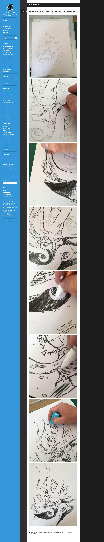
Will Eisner (6, 71)
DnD (36, 532)
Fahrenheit (6, 136)
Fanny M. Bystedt (8, 54)
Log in (4, 190)
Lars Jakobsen (7, 61)
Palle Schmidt (7, 63)
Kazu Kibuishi (6, 59)
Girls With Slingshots (9, 168)
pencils (63, 532)
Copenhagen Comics (8, 93)
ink (51, 532)
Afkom (4, 130)
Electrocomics (7, 166)
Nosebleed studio (8, 147)
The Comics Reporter (9, 109)
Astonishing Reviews (9, 102)
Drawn (5, 104)
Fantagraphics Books (9, 139)
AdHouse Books (7, 128)
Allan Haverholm (8, 46)
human (48, 532)
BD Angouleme (7, 91)
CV (3, 23)
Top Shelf (5, 149)
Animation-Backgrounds (10, 79)
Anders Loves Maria (8, 164)
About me (5, 30)
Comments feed (7, 194)
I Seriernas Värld (7, 95)
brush (33, 532)
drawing (40, 532)
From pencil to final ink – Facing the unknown (52, 11)
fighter (44, 532)
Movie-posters (7, 83)
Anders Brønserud (8, 48)
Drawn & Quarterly (8, 134)
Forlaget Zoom (7, 143)
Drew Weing (6, 50)
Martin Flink (10, 13)
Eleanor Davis (7, 52)
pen (60, 532)
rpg (66, 532)
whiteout (33, 533)
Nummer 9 (5, 107)
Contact (5, 32)
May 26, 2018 (33, 530)
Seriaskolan (6, 157)
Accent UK (6, 126)
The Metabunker (7, 111)
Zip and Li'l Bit (7, 175)
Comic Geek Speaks (8, 118)
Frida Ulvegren (7, 56)
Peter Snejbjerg (7, 65)
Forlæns (5, 145)
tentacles (70, 532)
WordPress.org (7, 196)
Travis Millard (7, 69)
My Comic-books (7, 28)
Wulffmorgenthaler (9, 173)
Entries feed (6, 192)
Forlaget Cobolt (8, 141)
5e (31, 532)
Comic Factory (7, 132)
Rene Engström (7, 67)
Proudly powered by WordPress (10, 220)
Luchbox (5, 171)
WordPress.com (13, 221)
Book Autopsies (7, 81)
